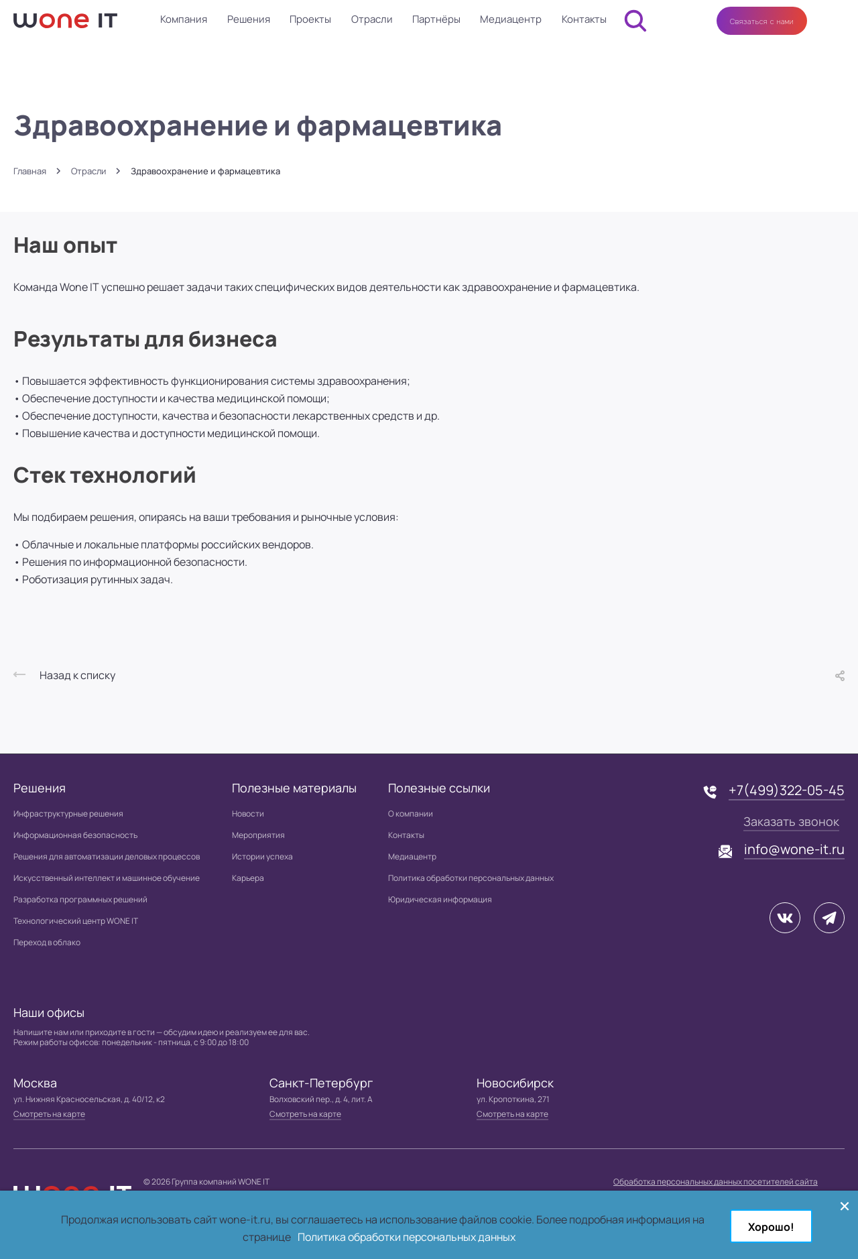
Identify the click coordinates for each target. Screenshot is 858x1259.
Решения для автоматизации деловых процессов (106, 856)
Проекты (310, 19)
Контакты (584, 19)
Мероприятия (258, 835)
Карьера (248, 878)
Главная (29, 171)
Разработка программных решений (80, 899)
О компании (410, 813)
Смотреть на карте (49, 1114)
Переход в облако (46, 942)
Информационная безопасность (75, 835)
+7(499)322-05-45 (787, 790)
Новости (248, 813)
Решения (248, 19)
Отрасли (372, 19)
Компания (183, 19)
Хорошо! (771, 1226)
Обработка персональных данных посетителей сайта (715, 1181)
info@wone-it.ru (794, 849)
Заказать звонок (791, 821)
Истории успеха (262, 856)
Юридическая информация (440, 899)
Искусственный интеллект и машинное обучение (106, 878)
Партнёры (436, 19)
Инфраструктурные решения (68, 813)
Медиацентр (511, 19)
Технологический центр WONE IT (75, 921)
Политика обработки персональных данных (471, 878)
